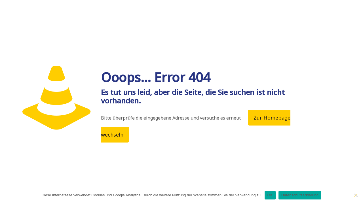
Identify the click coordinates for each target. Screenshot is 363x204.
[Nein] (356, 195)
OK (270, 195)
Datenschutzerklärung (299, 195)
